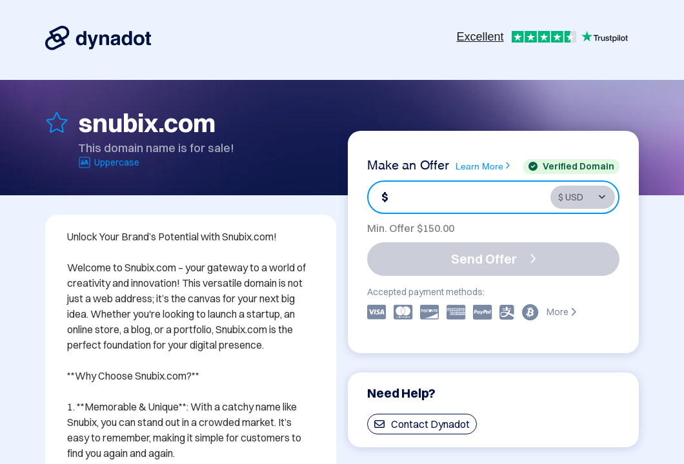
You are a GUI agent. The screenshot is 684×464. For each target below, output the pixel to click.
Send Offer (493, 259)
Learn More (483, 165)
